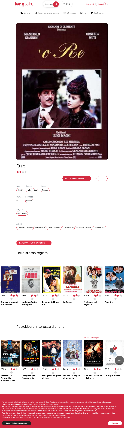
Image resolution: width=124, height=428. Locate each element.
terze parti (36, 406)
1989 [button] (19, 190)
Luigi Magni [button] (22, 213)
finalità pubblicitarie (107, 409)
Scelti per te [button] (97, 13)
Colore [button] (29, 201)
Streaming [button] (69, 13)
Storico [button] (45, 190)
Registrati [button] (90, 4)
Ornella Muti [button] (40, 228)
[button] (76, 178)
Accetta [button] (115, 423)
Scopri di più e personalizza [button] (16, 423)
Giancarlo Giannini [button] (25, 228)
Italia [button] (29, 190)
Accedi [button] (101, 4)
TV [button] (83, 13)
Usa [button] (35, 190)
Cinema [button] (25, 13)
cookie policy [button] (53, 404)
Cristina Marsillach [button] (83, 228)
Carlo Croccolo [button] (54, 228)
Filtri (66, 4)
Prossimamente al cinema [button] (47, 13)
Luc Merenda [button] (68, 228)
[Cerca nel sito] (51, 4)
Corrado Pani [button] (99, 228)
